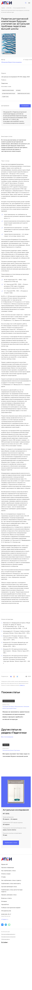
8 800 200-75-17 (6, 914)
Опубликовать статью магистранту (11, 883)
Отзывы (3, 877)
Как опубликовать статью (8, 870)
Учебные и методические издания (10, 907)
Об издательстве (6, 910)
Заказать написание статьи (8, 894)
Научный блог (5, 904)
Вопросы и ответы (6, 898)
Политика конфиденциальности (8, 934)
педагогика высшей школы (23, 93)
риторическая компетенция (8, 93)
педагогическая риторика (8, 90)
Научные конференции (7, 867)
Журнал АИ (4, 864)
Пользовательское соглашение (8, 936)
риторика (18, 90)
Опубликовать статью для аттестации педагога (11, 890)
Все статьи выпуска (7, 736)
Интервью (4, 901)
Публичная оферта (5, 939)
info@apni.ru (22, 685)
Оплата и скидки (5, 873)
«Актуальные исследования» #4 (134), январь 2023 (15, 76)
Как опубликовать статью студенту (11, 880)
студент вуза (5, 96)
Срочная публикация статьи (9, 886)
